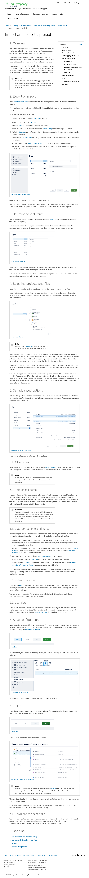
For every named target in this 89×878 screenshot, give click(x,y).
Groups (21, 125)
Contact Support (12, 19)
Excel (32, 559)
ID (48, 381)
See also (65, 84)
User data (67, 73)
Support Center (57, 14)
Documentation (26, 26)
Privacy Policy (28, 875)
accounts (33, 122)
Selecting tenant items (69, 53)
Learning (15, 26)
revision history (50, 467)
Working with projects (19, 847)
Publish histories (69, 70)
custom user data (41, 612)
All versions (68, 61)
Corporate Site (55, 3)
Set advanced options (69, 58)
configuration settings (35, 143)
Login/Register (76, 3)
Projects (22, 132)
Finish (64, 78)
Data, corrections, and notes (73, 67)
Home (9, 14)
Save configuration (68, 75)
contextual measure (45, 556)
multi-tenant (35, 119)
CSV (36, 559)
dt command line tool (32, 630)
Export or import (67, 50)
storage (53, 788)
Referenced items (70, 64)
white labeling (47, 129)
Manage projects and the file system (24, 840)
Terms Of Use (36, 875)
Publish (22, 585)
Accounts (15, 843)
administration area (21, 102)
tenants (53, 219)
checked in (28, 346)
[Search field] (75, 16)
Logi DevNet (66, 3)
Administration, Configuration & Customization (50, 26)
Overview (65, 47)
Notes (28, 563)
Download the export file (72, 81)
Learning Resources (22, 14)
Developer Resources (40, 14)
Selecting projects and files (70, 56)
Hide (80, 44)
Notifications (27, 138)
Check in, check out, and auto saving (24, 837)
